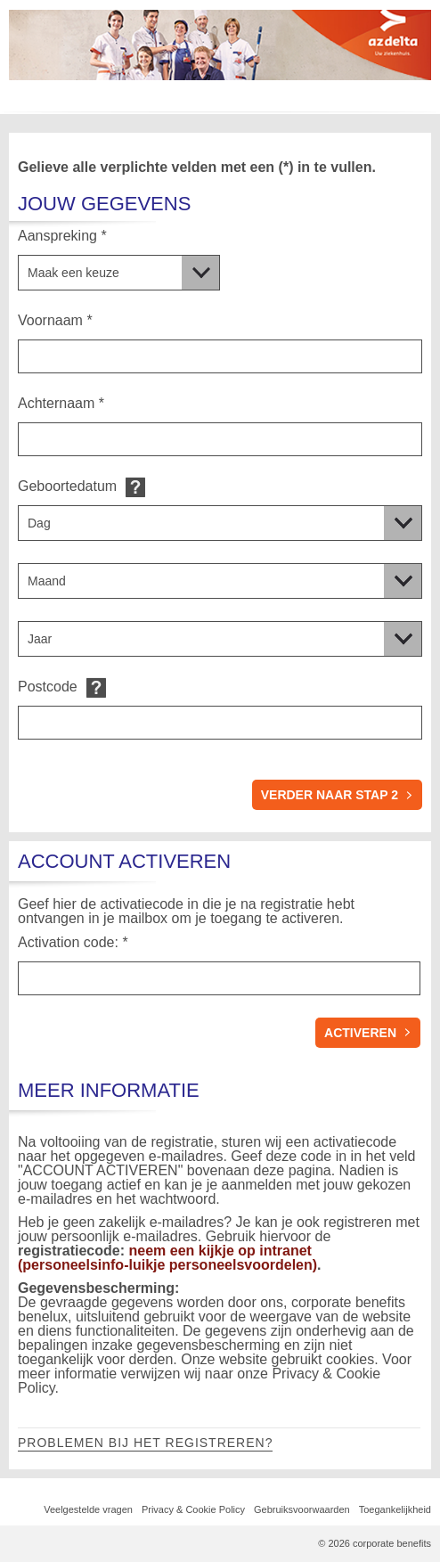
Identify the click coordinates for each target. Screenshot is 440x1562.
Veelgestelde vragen (88, 1509)
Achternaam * (61, 403)
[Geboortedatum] (220, 523)
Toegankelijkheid (395, 1509)
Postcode (47, 686)
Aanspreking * (62, 235)
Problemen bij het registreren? (145, 1442)
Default (135, 487)
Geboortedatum (67, 486)
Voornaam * (55, 320)
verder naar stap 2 (329, 795)
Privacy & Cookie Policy (193, 1509)
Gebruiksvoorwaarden (302, 1509)
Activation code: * (73, 942)
